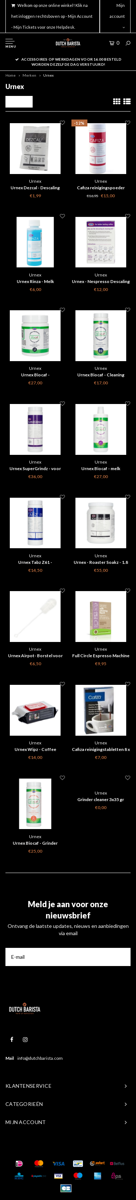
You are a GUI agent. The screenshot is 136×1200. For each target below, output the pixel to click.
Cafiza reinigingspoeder (101, 187)
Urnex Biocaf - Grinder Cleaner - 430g (35, 843)
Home (10, 75)
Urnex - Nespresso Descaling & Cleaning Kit (101, 282)
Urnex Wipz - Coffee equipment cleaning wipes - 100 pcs (35, 750)
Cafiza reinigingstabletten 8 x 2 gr (101, 750)
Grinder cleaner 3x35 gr (100, 799)
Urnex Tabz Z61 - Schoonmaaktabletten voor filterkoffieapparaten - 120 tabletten (35, 562)
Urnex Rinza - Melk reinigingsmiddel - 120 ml (35, 282)
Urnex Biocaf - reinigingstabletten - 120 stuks (35, 375)
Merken (29, 75)
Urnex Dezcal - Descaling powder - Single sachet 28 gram (35, 188)
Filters (19, 101)
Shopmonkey (110, 1149)
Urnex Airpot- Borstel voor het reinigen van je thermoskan (35, 656)
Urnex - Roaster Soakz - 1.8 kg (101, 562)
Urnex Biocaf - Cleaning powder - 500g (100, 375)
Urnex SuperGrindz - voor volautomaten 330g (35, 469)
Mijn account (117, 16)
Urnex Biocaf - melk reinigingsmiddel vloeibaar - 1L (100, 469)
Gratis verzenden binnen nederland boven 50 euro (68, 59)
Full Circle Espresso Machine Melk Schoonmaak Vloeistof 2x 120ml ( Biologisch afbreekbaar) (100, 656)
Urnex (48, 75)
